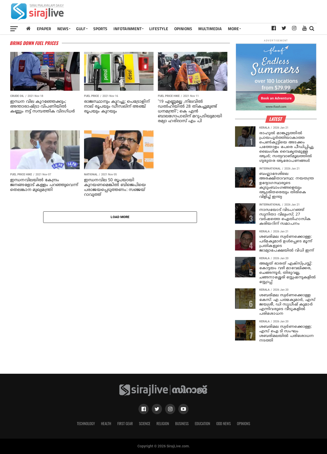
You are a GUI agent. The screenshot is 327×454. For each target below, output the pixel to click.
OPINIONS (183, 29)
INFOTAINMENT (127, 29)
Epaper (44, 29)
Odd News (223, 423)
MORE (233, 29)
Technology (86, 423)
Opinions (243, 423)
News (62, 29)
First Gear (125, 423)
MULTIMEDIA (210, 29)
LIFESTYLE (158, 29)
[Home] (28, 28)
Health (106, 423)
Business (182, 423)
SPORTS (100, 29)
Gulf (81, 29)
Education (202, 423)
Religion (162, 423)
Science (144, 423)
